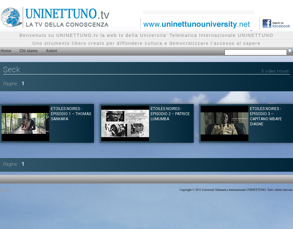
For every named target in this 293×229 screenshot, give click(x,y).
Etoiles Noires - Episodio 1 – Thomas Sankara (71, 114)
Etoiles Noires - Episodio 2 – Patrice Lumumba (170, 114)
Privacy (4, 189)
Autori (51, 51)
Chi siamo (28, 51)
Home (6, 51)
